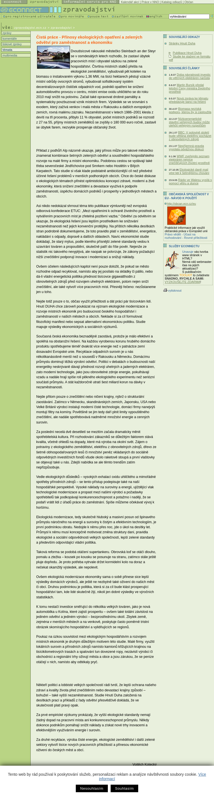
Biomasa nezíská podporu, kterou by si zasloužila (190, 110)
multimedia (9, 55)
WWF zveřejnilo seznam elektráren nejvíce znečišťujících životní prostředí (189, 159)
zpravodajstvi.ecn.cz (30, 27)
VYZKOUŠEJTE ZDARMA (182, 282)
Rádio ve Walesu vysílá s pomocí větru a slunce (190, 181)
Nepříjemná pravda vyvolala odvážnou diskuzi (186, 147)
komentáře (9, 38)
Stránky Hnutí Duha (182, 43)
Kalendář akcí (130, 2)
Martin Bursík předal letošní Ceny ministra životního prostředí (189, 88)
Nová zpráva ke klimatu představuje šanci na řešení (188, 100)
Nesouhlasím (91, 788)
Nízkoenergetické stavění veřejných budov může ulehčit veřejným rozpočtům (189, 122)
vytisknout (172, 290)
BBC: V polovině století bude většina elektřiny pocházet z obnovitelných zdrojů (190, 136)
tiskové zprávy (12, 44)
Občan (188, 2)
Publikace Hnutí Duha (187, 52)
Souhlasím (124, 788)
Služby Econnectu (184, 246)
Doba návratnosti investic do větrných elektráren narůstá (190, 76)
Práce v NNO (150, 2)
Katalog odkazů (172, 2)
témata (7, 49)
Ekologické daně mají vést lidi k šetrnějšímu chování (189, 171)
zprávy (6, 33)
